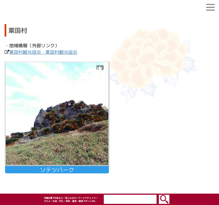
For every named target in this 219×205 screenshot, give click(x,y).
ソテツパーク (57, 170)
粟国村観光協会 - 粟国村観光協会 (43, 52)
